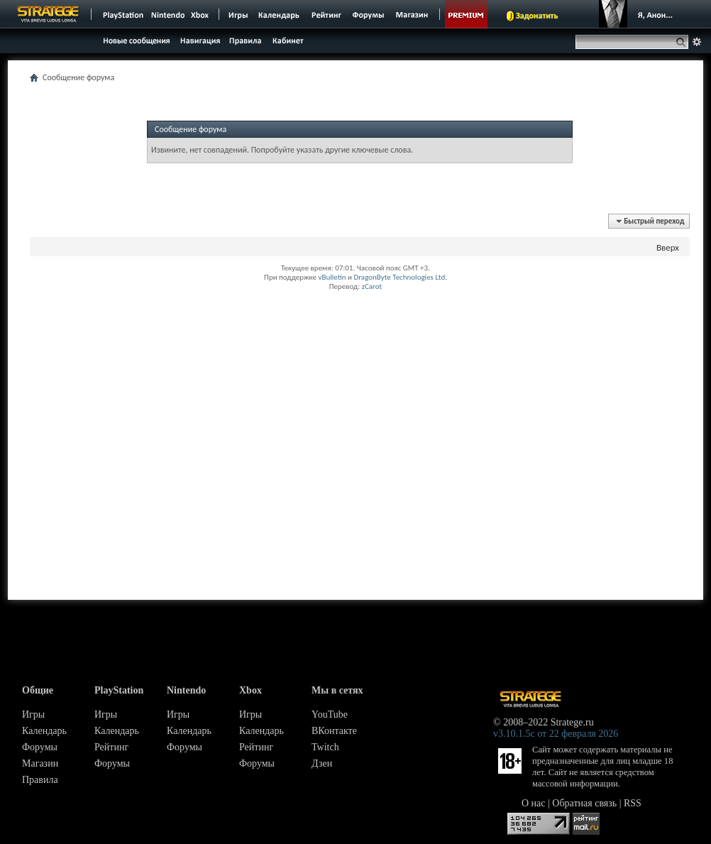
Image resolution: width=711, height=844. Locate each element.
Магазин (40, 763)
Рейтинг (111, 747)
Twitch (325, 747)
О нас (534, 803)
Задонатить (537, 16)
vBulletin (332, 277)
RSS (632, 803)
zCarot (372, 286)
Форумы (39, 747)
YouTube (330, 714)
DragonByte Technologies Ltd (399, 277)
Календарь (44, 730)
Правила (40, 779)
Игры (33, 714)
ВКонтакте (334, 730)
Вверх (667, 247)
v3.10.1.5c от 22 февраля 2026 (555, 733)
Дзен (322, 763)
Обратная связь (584, 803)
